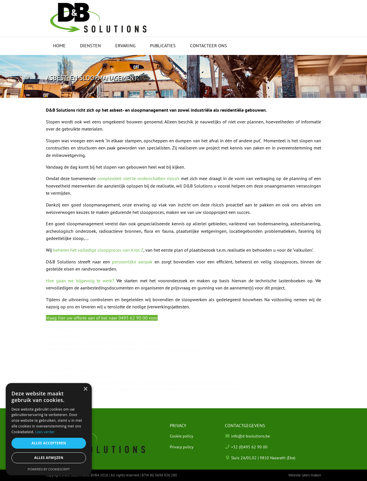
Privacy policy (182, 447)
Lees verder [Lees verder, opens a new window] (45, 431)
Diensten (90, 45)
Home (59, 45)
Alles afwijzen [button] (48, 457)
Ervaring (125, 45)
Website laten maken (304, 475)
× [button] (85, 389)
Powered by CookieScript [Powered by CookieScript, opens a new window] (49, 469)
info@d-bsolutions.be (250, 436)
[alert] (49, 429)
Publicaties (163, 45)
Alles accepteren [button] (49, 443)
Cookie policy (181, 436)
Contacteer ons (208, 45)
